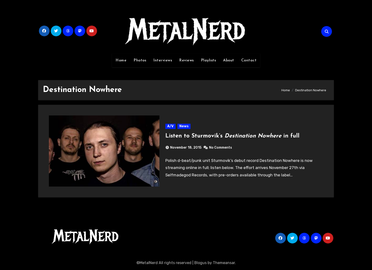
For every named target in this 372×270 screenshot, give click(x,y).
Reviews (186, 60)
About (228, 60)
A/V (170, 126)
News (184, 126)
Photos (140, 60)
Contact (249, 60)
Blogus (200, 263)
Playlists (208, 60)
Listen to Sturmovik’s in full (232, 136)
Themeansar (224, 263)
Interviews (162, 60)
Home (121, 60)
